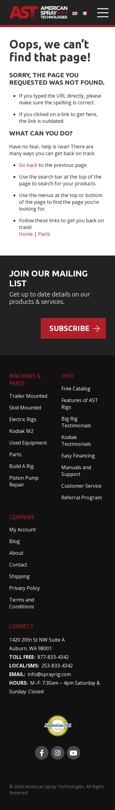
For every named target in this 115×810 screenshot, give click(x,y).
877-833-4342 (53, 657)
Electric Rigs (22, 419)
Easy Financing (78, 455)
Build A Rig (21, 466)
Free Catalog (75, 388)
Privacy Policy (24, 588)
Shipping (19, 576)
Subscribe (74, 328)
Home (26, 234)
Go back (28, 165)
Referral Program (81, 497)
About (16, 553)
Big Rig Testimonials (76, 422)
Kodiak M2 (21, 431)
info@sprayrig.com (49, 674)
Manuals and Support (76, 471)
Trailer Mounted (28, 396)
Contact (18, 564)
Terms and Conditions (21, 603)
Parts (44, 234)
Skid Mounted (25, 407)
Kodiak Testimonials (76, 440)
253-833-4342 (57, 665)
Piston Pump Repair (24, 481)
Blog (14, 541)
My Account (22, 529)
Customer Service (81, 485)
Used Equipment (28, 442)
